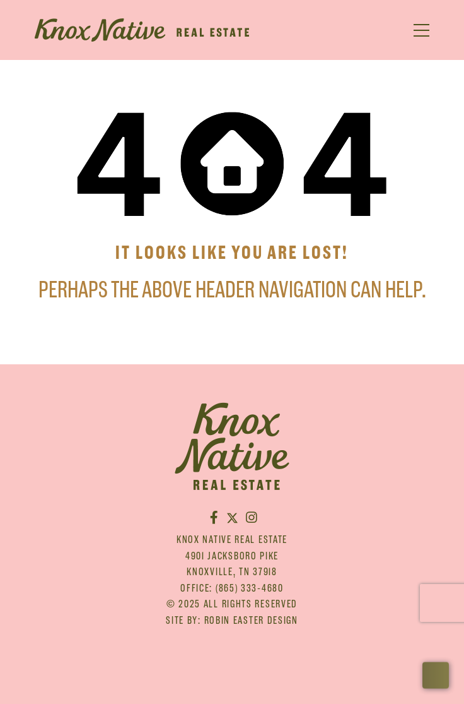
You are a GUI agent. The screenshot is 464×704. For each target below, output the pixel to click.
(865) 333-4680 (250, 588)
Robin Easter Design (251, 620)
